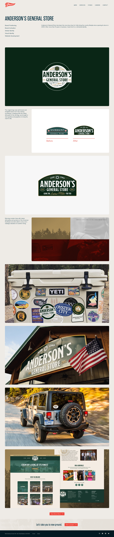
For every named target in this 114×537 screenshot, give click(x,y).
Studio (90, 5)
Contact (105, 5)
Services (82, 5)
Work (75, 5)
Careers (97, 5)
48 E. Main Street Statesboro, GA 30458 (22, 533)
